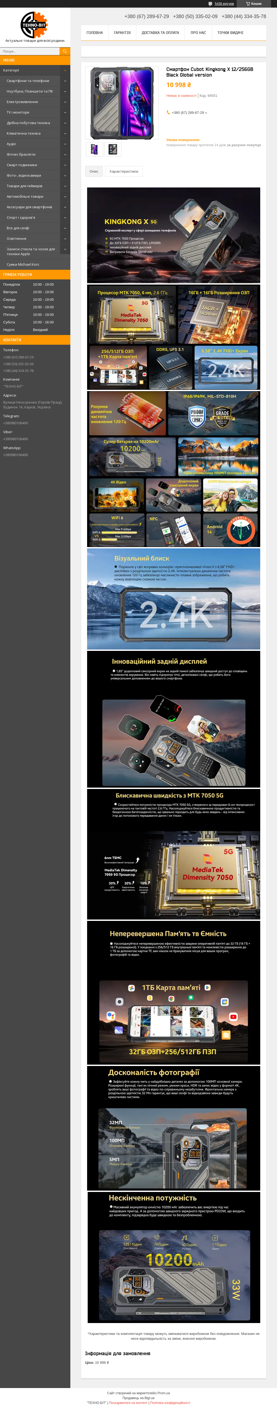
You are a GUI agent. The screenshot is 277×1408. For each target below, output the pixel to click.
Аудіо (11, 143)
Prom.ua (164, 1393)
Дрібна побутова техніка (28, 122)
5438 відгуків (224, 4)
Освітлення (16, 238)
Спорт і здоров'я (21, 217)
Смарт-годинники (22, 164)
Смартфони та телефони (28, 80)
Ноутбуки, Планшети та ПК (30, 91)
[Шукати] (65, 51)
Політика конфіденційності (170, 1403)
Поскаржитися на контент (128, 1403)
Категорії (11, 70)
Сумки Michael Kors (23, 264)
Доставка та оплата (160, 32)
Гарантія (122, 32)
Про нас (198, 32)
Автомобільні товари (25, 196)
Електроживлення (22, 101)
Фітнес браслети (21, 154)
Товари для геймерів (24, 185)
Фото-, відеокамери (24, 175)
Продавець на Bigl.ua (138, 1398)
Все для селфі (18, 227)
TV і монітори (18, 112)
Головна (95, 32)
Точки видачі (230, 32)
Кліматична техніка (24, 133)
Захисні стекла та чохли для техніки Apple (31, 251)
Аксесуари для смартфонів (29, 206)
